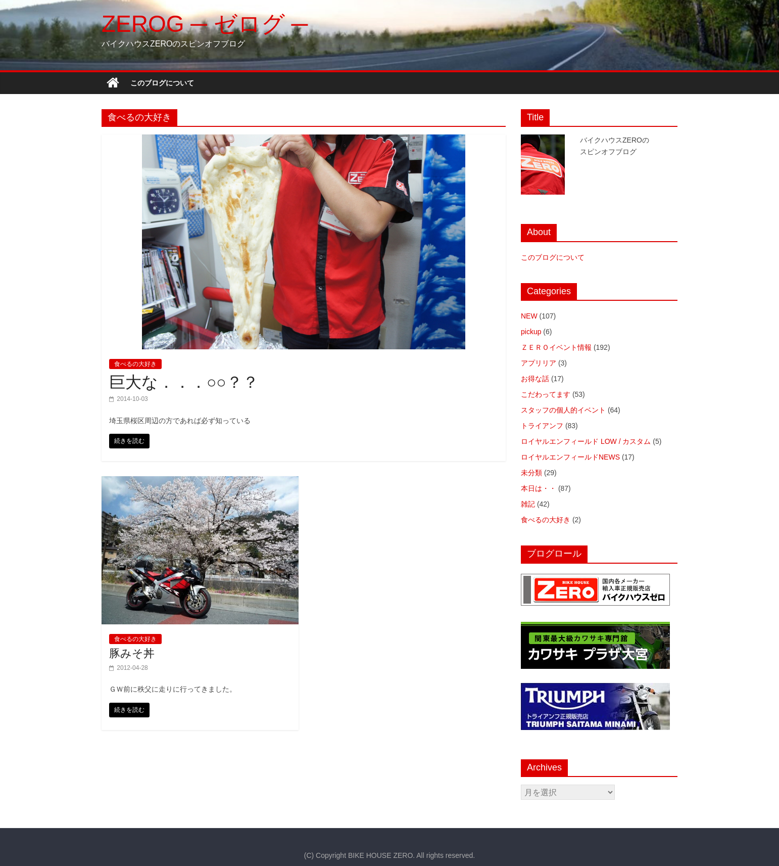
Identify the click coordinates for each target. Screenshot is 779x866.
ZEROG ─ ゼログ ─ (205, 24)
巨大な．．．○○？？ (184, 382)
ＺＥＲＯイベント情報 (556, 347)
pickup (531, 332)
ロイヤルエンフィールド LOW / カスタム (586, 441)
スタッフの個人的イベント (563, 410)
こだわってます (545, 394)
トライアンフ (542, 426)
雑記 (528, 504)
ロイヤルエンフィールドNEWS (570, 457)
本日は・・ (538, 488)
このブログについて (162, 83)
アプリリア (538, 363)
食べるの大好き (135, 364)
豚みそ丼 (132, 653)
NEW (529, 316)
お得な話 (535, 379)
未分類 (531, 473)
